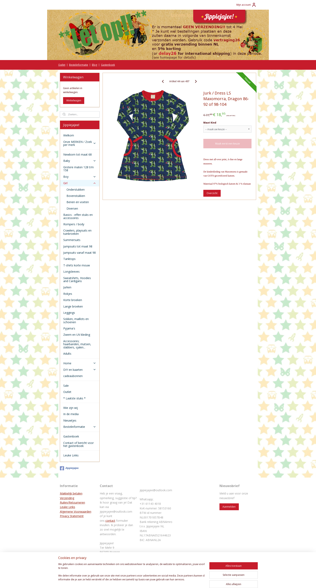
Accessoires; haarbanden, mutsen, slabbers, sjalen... (77, 344)
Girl (79, 183)
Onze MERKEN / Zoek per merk (79, 143)
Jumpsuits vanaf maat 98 (79, 253)
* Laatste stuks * (74, 398)
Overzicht (212, 193)
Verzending (67, 498)
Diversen (72, 208)
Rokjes (67, 294)
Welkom (68, 135)
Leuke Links (71, 455)
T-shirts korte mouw (76, 265)
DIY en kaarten (79, 370)
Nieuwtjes (69, 420)
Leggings (69, 313)
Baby (79, 161)
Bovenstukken (76, 196)
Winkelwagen (73, 100)
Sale (66, 385)
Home (79, 363)
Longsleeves (71, 271)
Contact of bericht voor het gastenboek (78, 444)
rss (149, 580)
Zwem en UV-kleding (76, 335)
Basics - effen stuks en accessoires (78, 216)
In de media (71, 414)
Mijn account (246, 4)
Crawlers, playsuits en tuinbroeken (77, 232)
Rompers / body (73, 224)
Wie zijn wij (70, 408)
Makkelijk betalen (71, 493)
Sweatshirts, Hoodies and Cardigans (77, 279)
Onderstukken (76, 189)
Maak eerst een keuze (227, 143)
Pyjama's (69, 328)
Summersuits (71, 240)
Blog (94, 64)
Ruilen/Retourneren (72, 502)
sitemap (141, 580)
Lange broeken (73, 306)
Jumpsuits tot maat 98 (77, 246)
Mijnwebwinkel (200, 580)
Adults (67, 353)
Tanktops (69, 259)
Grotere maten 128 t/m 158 (78, 168)
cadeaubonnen (73, 376)
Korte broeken (72, 300)
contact (110, 521)
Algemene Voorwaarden (75, 511)
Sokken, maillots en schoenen (76, 320)
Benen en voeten (78, 202)
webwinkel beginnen (165, 580)
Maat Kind (209, 122)
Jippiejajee (69, 468)
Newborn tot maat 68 (77, 154)
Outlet (61, 64)
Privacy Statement (72, 516)
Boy (79, 177)
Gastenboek (108, 64)
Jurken (67, 287)
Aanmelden (229, 506)
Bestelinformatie (78, 64)
